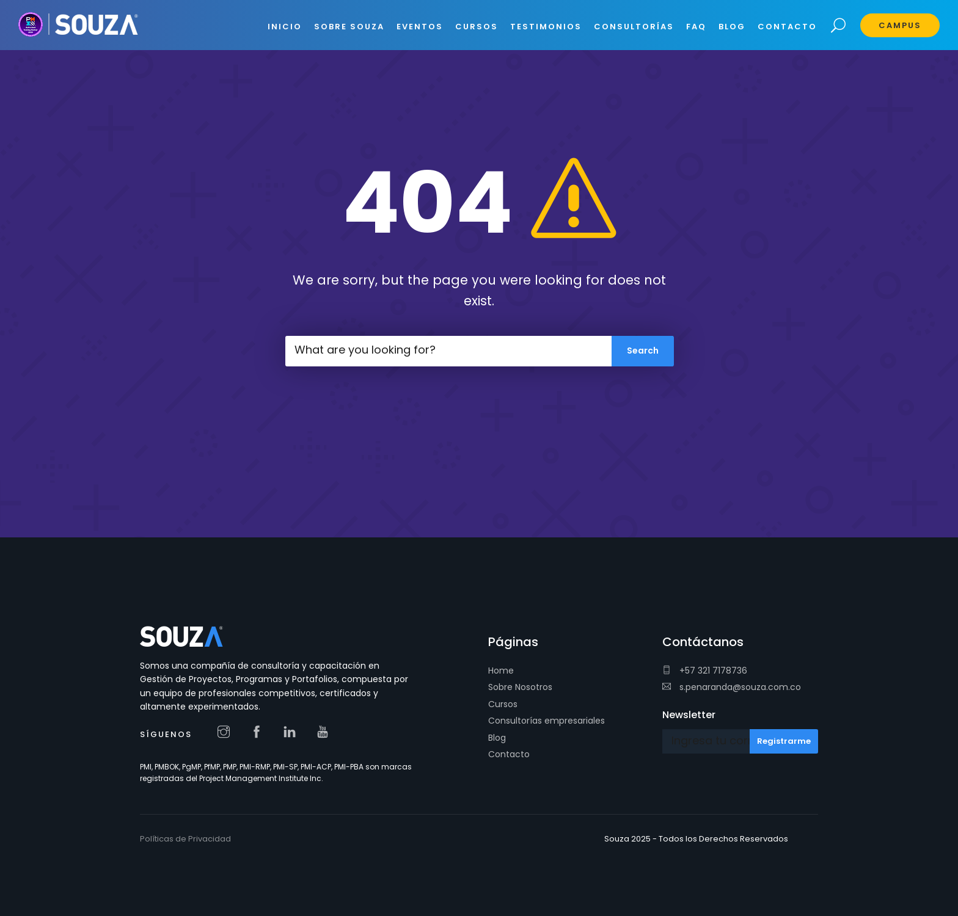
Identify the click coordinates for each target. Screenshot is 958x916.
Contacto (509, 754)
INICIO (285, 26)
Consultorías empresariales (546, 720)
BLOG (731, 26)
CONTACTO (787, 26)
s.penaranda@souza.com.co (731, 687)
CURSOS (476, 26)
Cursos (502, 704)
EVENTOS (420, 26)
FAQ (696, 26)
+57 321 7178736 (704, 670)
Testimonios (546, 26)
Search (838, 26)
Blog (497, 738)
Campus (900, 25)
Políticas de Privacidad (185, 839)
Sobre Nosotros (520, 687)
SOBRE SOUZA (349, 26)
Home (501, 670)
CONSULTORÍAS (634, 26)
